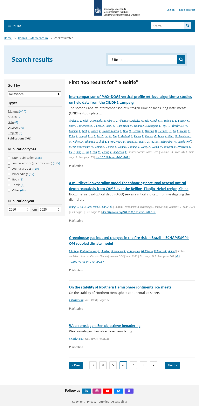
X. (126, 152)
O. (70, 141)
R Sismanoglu (118, 251)
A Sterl (171, 251)
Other (19, 190)
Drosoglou (152, 126)
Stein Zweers (115, 141)
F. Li (82, 207)
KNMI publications (27, 157)
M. (128, 120)
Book (17, 179)
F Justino (74, 251)
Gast (84, 131)
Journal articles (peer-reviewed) (36, 163)
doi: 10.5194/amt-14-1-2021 (113, 157)
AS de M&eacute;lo (90, 251)
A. (142, 120)
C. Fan (102, 207)
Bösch (72, 126)
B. (156, 131)
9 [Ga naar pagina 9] (153, 365)
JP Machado (160, 251)
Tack (152, 141)
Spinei (100, 141)
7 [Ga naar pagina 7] (133, 365)
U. (91, 120)
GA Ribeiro (147, 251)
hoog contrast (187, 9)
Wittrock (183, 147)
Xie (70, 152)
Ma (115, 136)
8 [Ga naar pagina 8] (143, 365)
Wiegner (168, 147)
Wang (133, 147)
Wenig (155, 147)
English (171, 9)
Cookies (104, 401)
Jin (174, 131)
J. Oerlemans (76, 300)
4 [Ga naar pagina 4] (103, 365)
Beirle (156, 120)
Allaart (122, 120)
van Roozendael (81, 147)
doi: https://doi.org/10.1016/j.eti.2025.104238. (129, 212)
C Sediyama (133, 251)
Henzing (149, 131)
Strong (130, 141)
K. (188, 120)
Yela (95, 152)
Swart (142, 141)
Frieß (86, 120)
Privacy (91, 401)
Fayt (163, 126)
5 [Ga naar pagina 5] (113, 365)
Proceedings (23, 174)
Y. (139, 147)
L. (89, 131)
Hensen (137, 131)
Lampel (83, 136)
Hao (125, 131)
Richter (76, 141)
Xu (87, 152)
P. (74, 152)
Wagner (122, 147)
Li (92, 136)
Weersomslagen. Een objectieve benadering (105, 325)
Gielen (94, 131)
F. (105, 120)
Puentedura (184, 136)
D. (124, 141)
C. (116, 120)
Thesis (18, 185)
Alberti (110, 120)
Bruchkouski (85, 126)
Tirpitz (72, 120)
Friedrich (175, 126)
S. (161, 120)
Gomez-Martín (110, 131)
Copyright (78, 401)
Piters (161, 136)
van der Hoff (184, 141)
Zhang (105, 152)
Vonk (111, 147)
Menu (17, 26)
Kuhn (72, 136)
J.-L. (79, 120)
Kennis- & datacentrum (33, 38)
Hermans (163, 131)
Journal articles (25, 168)
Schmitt (89, 141)
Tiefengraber (166, 141)
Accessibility (119, 401)
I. (94, 126)
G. (155, 136)
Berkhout (169, 120)
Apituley (135, 120)
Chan (108, 126)
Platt (171, 136)
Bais (146, 120)
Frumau (73, 131)
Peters (137, 136)
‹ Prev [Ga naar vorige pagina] (76, 365)
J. (177, 131)
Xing (78, 152)
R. (70, 147)
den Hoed (124, 126)
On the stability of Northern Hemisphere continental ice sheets (120, 287)
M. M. (184, 126)
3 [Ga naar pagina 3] (93, 365)
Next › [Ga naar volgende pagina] (172, 365)
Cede (98, 126)
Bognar (182, 120)
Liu (98, 136)
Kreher (183, 131)
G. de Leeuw (91, 207)
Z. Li (109, 207)
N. (130, 131)
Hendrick (98, 120)
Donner (138, 126)
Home (8, 38)
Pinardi (149, 136)
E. (143, 136)
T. (77, 126)
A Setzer (105, 251)
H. (110, 136)
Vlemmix (99, 147)
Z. (149, 147)
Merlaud (125, 136)
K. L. (115, 126)
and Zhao (118, 152)
